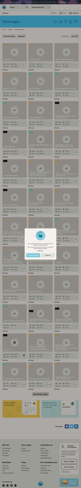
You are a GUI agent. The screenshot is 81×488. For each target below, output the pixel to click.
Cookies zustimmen (33, 255)
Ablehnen (47, 255)
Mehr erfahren (40, 250)
